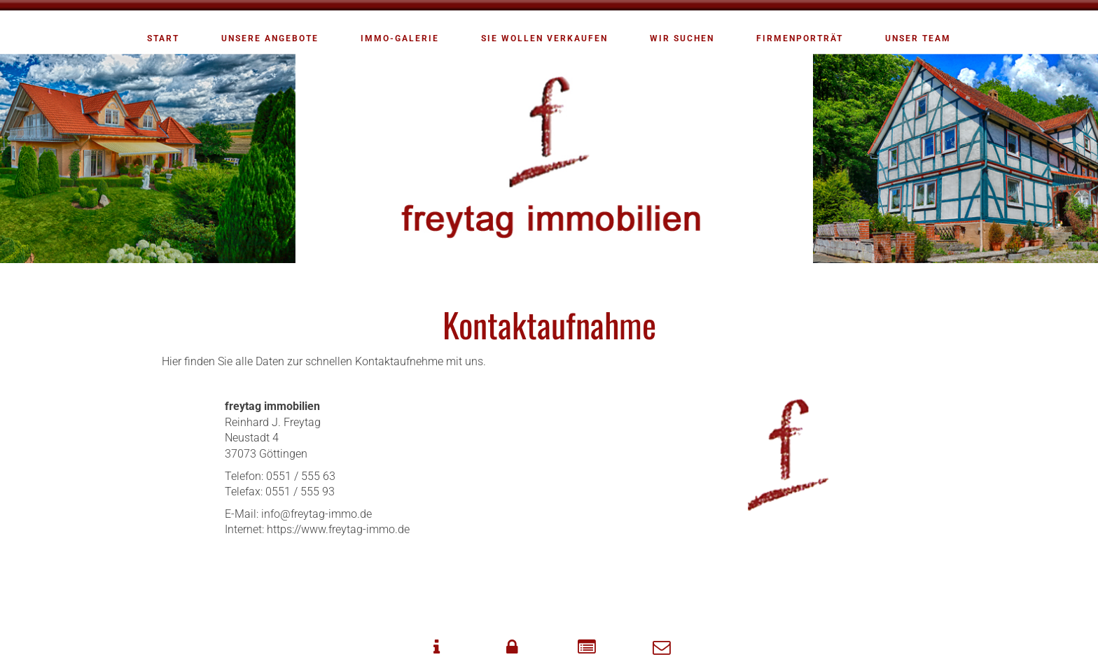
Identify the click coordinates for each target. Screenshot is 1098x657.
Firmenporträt (799, 38)
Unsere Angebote (270, 38)
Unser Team (918, 38)
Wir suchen (682, 38)
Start (163, 38)
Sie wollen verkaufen (544, 38)
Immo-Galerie (400, 38)
